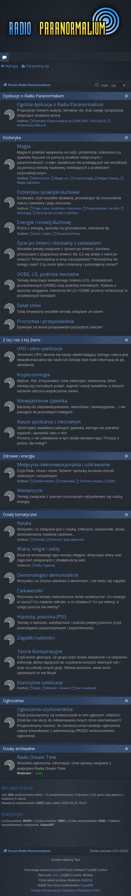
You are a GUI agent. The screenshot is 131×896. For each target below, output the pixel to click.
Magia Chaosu (107, 178)
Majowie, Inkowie (56, 688)
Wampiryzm (29, 490)
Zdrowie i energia (19, 456)
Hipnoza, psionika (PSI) (41, 617)
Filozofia (37, 539)
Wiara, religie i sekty (38, 549)
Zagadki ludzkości (36, 638)
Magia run (60, 178)
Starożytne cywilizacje (40, 682)
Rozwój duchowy (66, 233)
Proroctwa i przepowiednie (45, 321)
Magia (23, 146)
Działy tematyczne (20, 514)
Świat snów (29, 305)
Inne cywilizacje (83, 688)
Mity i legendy (43, 565)
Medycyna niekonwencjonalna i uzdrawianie (63, 464)
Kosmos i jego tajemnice (65, 539)
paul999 (88, 885)
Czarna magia (81, 178)
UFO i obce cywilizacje (39, 348)
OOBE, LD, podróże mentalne (48, 274)
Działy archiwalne (19, 748)
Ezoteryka (12, 137)
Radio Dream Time (36, 757)
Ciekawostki (30, 590)
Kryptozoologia (33, 375)
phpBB (57, 870)
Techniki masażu (89, 481)
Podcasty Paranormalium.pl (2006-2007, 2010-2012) (68, 121)
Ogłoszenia (13, 700)
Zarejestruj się (37, 66)
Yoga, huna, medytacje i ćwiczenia (55, 208)
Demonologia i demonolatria (47, 575)
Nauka (24, 523)
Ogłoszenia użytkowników (45, 709)
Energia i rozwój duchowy (44, 222)
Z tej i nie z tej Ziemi (21, 340)
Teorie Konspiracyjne (39, 651)
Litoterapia (65, 481)
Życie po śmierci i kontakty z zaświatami (59, 243)
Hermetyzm (39, 178)
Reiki (110, 481)
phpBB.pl (86, 880)
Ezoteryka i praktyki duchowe (48, 192)
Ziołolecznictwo (42, 481)
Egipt (35, 688)
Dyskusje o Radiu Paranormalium (33, 95)
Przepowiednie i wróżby (101, 208)
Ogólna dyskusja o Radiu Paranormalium (60, 104)
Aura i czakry (40, 233)
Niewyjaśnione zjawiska (42, 401)
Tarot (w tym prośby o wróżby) (55, 213)
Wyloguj (11, 66)
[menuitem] (53, 890)
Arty (55, 875)
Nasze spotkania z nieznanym (49, 422)
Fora (5, 58)
